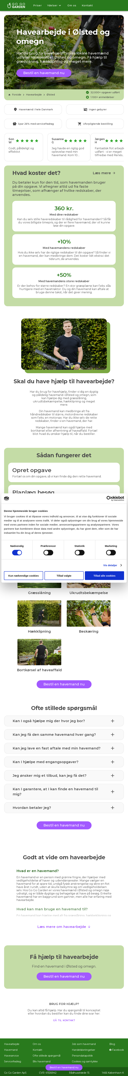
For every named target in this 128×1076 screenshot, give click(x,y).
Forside (14, 94)
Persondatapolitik (82, 1053)
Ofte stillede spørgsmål (46, 1053)
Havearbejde (34, 94)
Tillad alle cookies (104, 575)
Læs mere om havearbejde (64, 924)
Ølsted (51, 94)
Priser (37, 5)
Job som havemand (84, 1041)
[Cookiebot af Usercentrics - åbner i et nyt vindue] (109, 498)
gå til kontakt (64, 1018)
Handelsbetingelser (83, 1047)
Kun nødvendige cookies (23, 575)
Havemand (10, 1047)
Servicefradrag (12, 1059)
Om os (71, 5)
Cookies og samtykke (85, 1059)
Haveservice (11, 1053)
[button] (64, 718)
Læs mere (104, 171)
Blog (112, 1041)
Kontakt (87, 5)
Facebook (116, 1047)
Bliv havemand (41, 1059)
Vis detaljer (110, 565)
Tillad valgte (64, 575)
